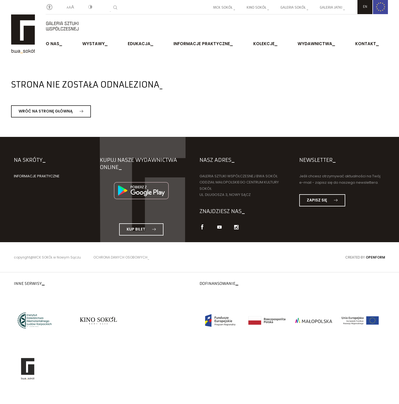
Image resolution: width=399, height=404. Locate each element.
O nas (52, 44)
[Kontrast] (90, 7)
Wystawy (93, 44)
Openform (375, 257)
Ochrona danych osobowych (120, 257)
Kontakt (365, 44)
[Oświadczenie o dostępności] (49, 7)
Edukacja (139, 44)
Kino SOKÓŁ (256, 7)
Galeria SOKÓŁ (293, 7)
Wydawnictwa (315, 44)
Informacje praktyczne (201, 44)
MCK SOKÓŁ (222, 7)
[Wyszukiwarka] (115, 7)
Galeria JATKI (331, 7)
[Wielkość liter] (70, 7)
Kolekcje (264, 44)
